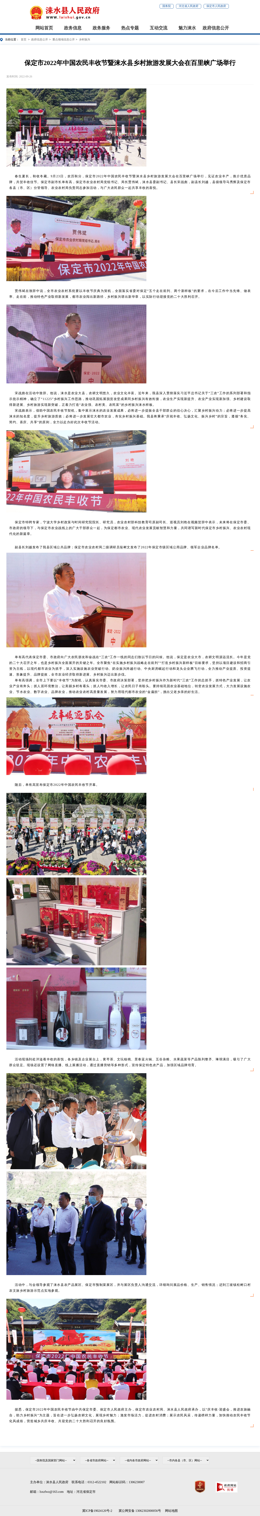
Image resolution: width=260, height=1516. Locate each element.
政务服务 (101, 27)
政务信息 (73, 27)
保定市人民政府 (216, 6)
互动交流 (158, 27)
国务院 (166, 6)
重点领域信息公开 (63, 39)
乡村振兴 (84, 39)
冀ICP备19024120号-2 (97, 1510)
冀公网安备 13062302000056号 (139, 1510)
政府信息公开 (216, 27)
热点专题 (130, 27)
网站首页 (44, 27)
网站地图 (171, 1510)
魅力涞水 (187, 27)
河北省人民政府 (188, 6)
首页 (23, 39)
